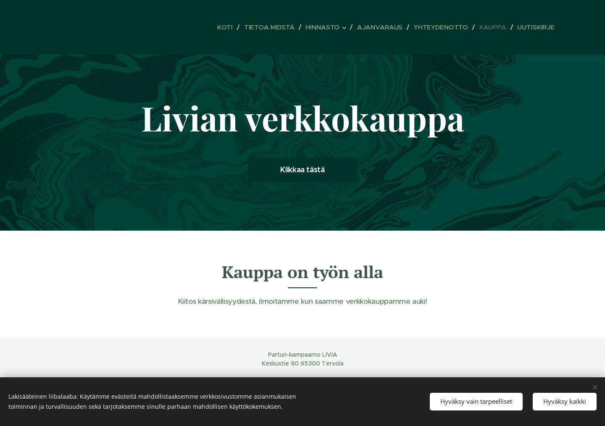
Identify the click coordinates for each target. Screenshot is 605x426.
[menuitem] (238, 27)
